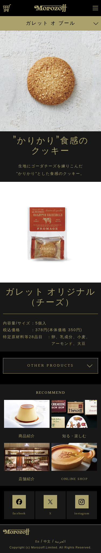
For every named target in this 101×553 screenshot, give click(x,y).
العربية (60, 541)
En (37, 541)
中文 (47, 541)
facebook (19, 513)
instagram (81, 513)
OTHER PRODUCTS (50, 365)
